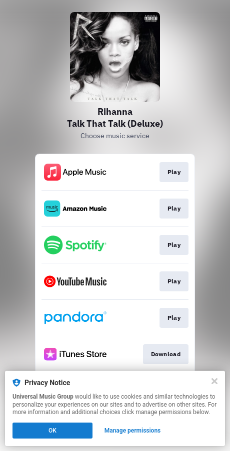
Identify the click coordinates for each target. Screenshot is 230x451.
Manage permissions (132, 430)
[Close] (214, 381)
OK (52, 430)
